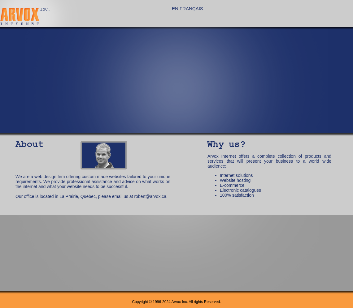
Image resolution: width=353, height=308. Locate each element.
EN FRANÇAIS (187, 8)
